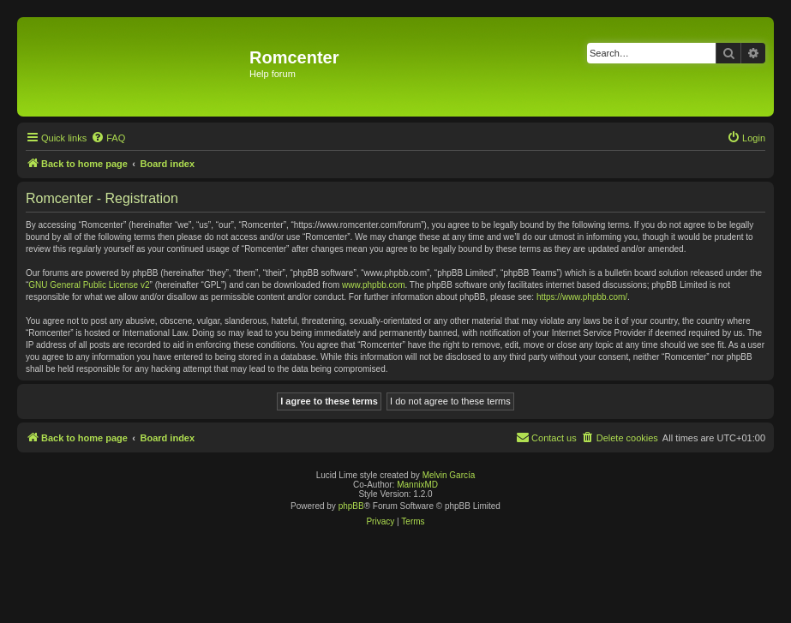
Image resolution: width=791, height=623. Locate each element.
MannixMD (417, 484)
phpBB (351, 506)
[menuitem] (108, 138)
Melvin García (449, 475)
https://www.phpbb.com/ (581, 297)
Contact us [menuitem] (546, 437)
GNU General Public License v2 (88, 285)
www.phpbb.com (373, 285)
